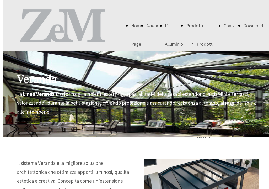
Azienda (154, 26)
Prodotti (194, 26)
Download (253, 26)
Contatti (232, 26)
